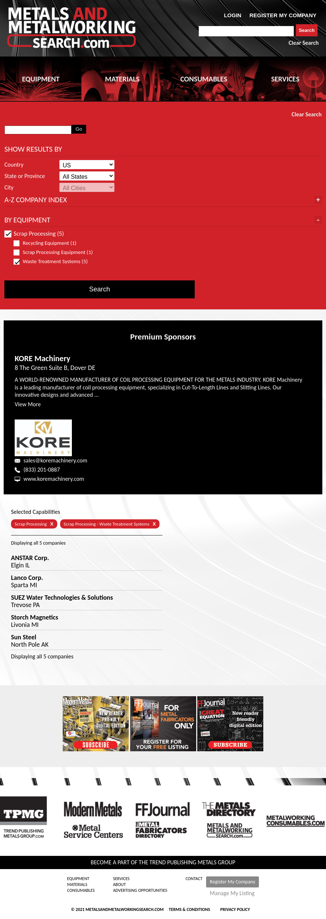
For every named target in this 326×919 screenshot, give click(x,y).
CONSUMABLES (203, 79)
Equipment (78, 878)
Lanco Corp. (27, 577)
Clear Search (304, 42)
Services (121, 878)
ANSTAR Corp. (30, 558)
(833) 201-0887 (41, 469)
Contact (194, 878)
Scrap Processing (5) (34, 233)
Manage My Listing (232, 893)
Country (13, 165)
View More (28, 404)
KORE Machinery (42, 358)
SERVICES (285, 79)
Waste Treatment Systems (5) (53, 261)
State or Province (24, 176)
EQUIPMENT (40, 79)
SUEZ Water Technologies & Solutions (62, 597)
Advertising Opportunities (140, 890)
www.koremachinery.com (53, 478)
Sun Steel (23, 637)
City (9, 187)
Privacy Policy (235, 909)
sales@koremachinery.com (55, 460)
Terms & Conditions (189, 909)
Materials (77, 884)
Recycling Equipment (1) (48, 243)
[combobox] (246, 31)
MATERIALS (122, 79)
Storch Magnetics (34, 617)
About (119, 884)
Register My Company (232, 882)
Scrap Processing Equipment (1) (53, 252)
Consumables (81, 890)
